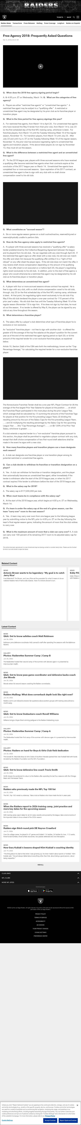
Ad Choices (40, 919)
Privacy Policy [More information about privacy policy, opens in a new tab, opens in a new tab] (50, 1116)
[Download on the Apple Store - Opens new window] (32, 885)
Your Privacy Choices (40, 922)
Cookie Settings (40, 926)
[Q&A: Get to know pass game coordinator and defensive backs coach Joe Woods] (40, 672)
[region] (40, 1113)
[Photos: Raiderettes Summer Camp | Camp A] (40, 728)
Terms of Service (40, 911)
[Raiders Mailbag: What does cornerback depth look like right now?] (40, 692)
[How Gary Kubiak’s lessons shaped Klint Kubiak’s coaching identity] (40, 846)
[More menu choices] (78, 17)
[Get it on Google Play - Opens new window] (48, 886)
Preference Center (40, 930)
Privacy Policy (40, 908)
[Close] (77, 1105)
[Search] (74, 17)
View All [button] (41, 859)
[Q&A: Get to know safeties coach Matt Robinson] (40, 633)
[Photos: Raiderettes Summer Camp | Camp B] (40, 653)
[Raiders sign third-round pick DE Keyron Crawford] (40, 825)
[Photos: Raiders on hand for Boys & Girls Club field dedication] (40, 748)
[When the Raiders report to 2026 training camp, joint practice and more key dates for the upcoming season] (40, 805)
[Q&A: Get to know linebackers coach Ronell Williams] (40, 710)
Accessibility (40, 915)
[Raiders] (40, 895)
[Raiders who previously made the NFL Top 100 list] (40, 785)
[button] (40, 66)
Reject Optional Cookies (68, 1120)
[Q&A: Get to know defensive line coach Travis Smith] (40, 767)
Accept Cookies (50, 1120)
